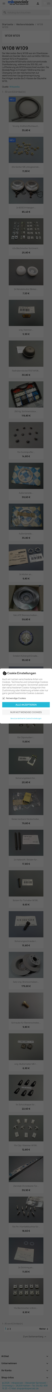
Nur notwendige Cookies (26, 712)
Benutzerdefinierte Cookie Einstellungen (26, 718)
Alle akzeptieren (26, 704)
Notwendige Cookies (14, 698)
